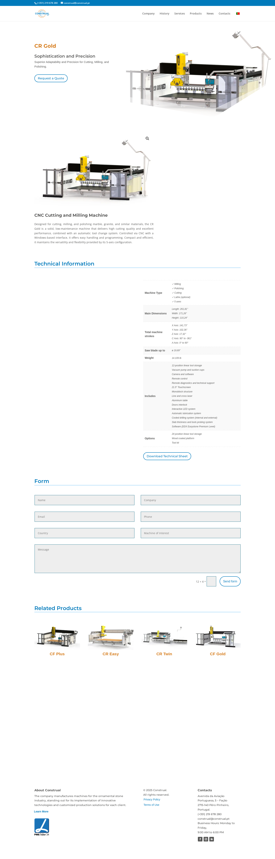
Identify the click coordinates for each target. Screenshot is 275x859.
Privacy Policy (152, 799)
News (210, 13)
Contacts (224, 13)
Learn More (41, 811)
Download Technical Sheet (167, 456)
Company (148, 13)
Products (196, 13)
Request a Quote (51, 78)
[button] (147, 138)
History (164, 13)
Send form (230, 581)
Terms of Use (151, 804)
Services (179, 13)
